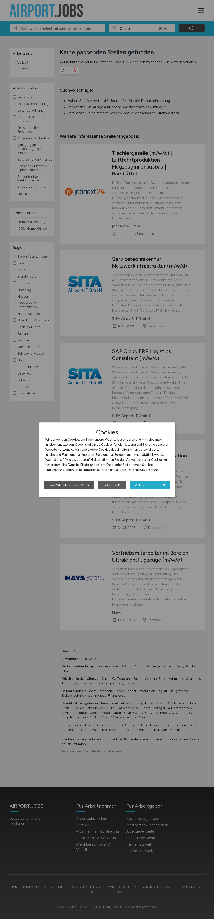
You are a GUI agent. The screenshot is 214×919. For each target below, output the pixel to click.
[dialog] (107, 459)
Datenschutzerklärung (143, 470)
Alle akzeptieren (150, 485)
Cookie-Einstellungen (69, 485)
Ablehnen (112, 485)
